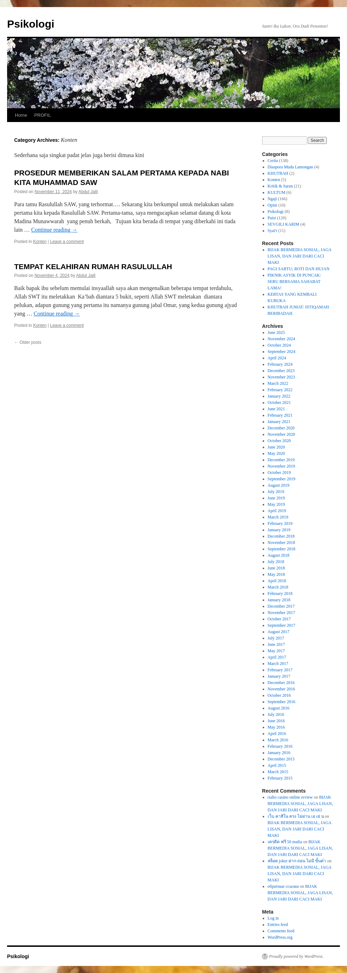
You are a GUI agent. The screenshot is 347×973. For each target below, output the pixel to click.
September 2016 (281, 701)
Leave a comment (67, 241)
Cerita (273, 160)
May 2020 (276, 453)
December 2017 (281, 606)
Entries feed (278, 924)
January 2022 (279, 396)
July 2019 (276, 491)
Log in (273, 918)
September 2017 (281, 625)
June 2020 (276, 447)
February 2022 (280, 389)
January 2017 (279, 676)
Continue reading (54, 230)
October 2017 (279, 618)
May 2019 (276, 504)
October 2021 (279, 402)
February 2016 (280, 746)
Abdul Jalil (88, 191)
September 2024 (281, 351)
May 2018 (276, 574)
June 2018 (276, 568)
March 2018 (278, 587)
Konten (39, 241)
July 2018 (276, 561)
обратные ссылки (283, 886)
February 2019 (280, 523)
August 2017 (279, 631)
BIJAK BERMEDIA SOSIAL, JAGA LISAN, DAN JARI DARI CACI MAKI (299, 256)
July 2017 (276, 638)
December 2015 (281, 759)
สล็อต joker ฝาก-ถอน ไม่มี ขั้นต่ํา (297, 860)
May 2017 (276, 650)
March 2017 (278, 663)
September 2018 (281, 548)
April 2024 (277, 357)
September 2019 (281, 478)
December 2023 (281, 370)
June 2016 (276, 720)
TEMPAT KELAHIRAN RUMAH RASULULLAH (93, 266)
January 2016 (279, 752)
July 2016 (276, 714)
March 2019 (278, 517)
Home (21, 115)
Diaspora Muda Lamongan (290, 166)
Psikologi (30, 24)
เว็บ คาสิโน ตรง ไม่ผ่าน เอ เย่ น (296, 816)
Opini (272, 205)
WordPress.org (280, 937)
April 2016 (277, 733)
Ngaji (272, 198)
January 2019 (279, 529)
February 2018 (280, 593)
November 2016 (281, 689)
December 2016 (281, 682)
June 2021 (276, 408)
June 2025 (276, 332)
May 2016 (276, 727)
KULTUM (276, 192)
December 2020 (281, 427)
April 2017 (277, 657)
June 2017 (276, 644)
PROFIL (42, 115)
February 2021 (280, 415)
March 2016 (278, 739)
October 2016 (279, 695)
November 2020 (281, 434)
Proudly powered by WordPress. (296, 956)
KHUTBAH (278, 173)
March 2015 (278, 771)
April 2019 (277, 510)
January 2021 (279, 421)
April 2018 (277, 580)
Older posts (27, 342)
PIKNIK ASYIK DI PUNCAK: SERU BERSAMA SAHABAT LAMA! (294, 281)
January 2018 (279, 599)
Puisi (272, 217)
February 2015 (280, 778)
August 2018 (279, 555)
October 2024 (279, 345)
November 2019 (281, 466)
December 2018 (281, 536)
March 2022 (278, 383)
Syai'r (273, 230)
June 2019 (276, 498)
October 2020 (279, 440)
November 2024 (281, 338)
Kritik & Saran (280, 186)
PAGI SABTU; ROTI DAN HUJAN (299, 268)
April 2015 (277, 765)
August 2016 (279, 708)
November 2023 (281, 377)
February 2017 (280, 669)
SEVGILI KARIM (284, 224)
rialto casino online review (290, 797)
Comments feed (281, 930)
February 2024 (280, 364)
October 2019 (279, 472)
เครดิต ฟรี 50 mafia (285, 841)
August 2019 (279, 485)
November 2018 (281, 542)
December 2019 (281, 459)
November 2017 (281, 612)
